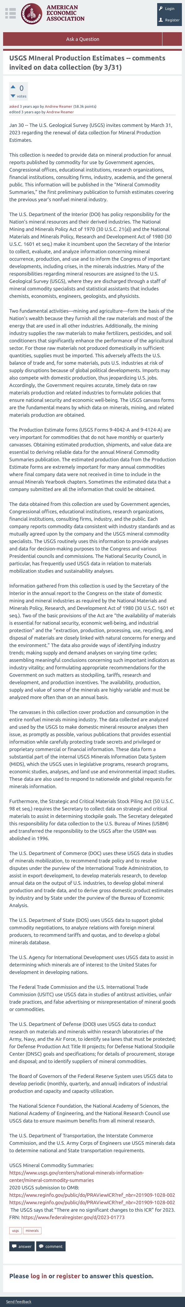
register (68, 1275)
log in (39, 1275)
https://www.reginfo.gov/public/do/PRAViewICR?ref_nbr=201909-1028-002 (92, 1195)
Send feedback (18, 1302)
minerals (32, 1230)
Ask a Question (82, 39)
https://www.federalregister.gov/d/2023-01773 (73, 1217)
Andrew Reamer (58, 106)
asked (14, 106)
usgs (15, 1230)
